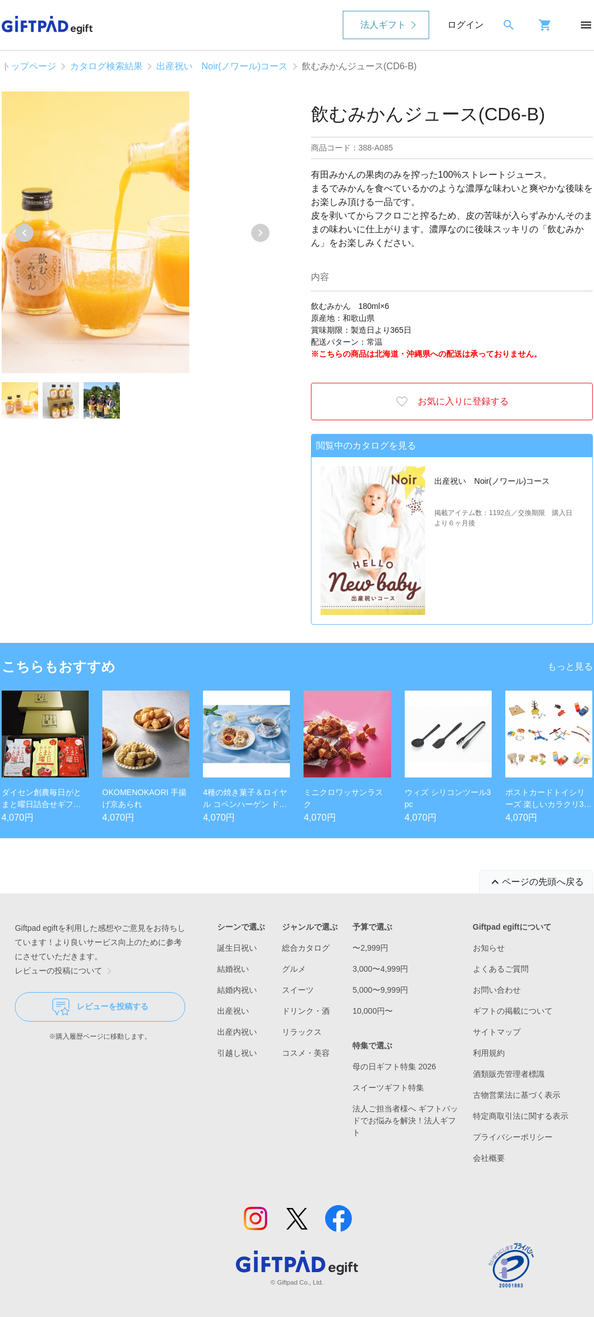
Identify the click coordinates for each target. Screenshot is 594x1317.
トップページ (29, 66)
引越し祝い (237, 1052)
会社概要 (489, 1158)
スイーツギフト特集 (388, 1087)
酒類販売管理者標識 (509, 1073)
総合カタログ (306, 947)
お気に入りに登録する (452, 401)
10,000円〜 (372, 1010)
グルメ (294, 968)
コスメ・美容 (306, 1052)
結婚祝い (233, 968)
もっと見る (570, 666)
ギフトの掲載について (513, 1010)
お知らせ (489, 947)
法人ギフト (383, 25)
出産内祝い (237, 1031)
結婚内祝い (237, 989)
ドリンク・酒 (306, 1010)
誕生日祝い (237, 947)
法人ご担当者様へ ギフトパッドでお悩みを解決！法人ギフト (405, 1120)
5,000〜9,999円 (380, 989)
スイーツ (298, 989)
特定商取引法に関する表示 (520, 1116)
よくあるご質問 (501, 968)
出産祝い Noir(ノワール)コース (222, 66)
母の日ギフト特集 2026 (394, 1066)
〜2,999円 (370, 947)
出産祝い (233, 1010)
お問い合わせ (497, 989)
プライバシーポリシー (513, 1137)
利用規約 (489, 1052)
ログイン (465, 25)
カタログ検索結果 (106, 66)
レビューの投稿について (65, 971)
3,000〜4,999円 (380, 968)
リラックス (302, 1031)
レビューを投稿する (100, 1006)
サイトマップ (497, 1031)
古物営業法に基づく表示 (516, 1094)
